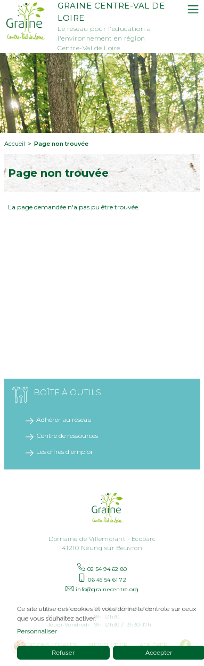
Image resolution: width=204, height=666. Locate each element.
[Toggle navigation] (193, 9)
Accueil (14, 143)
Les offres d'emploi (64, 452)
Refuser (63, 652)
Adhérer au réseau (64, 420)
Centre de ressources (67, 436)
